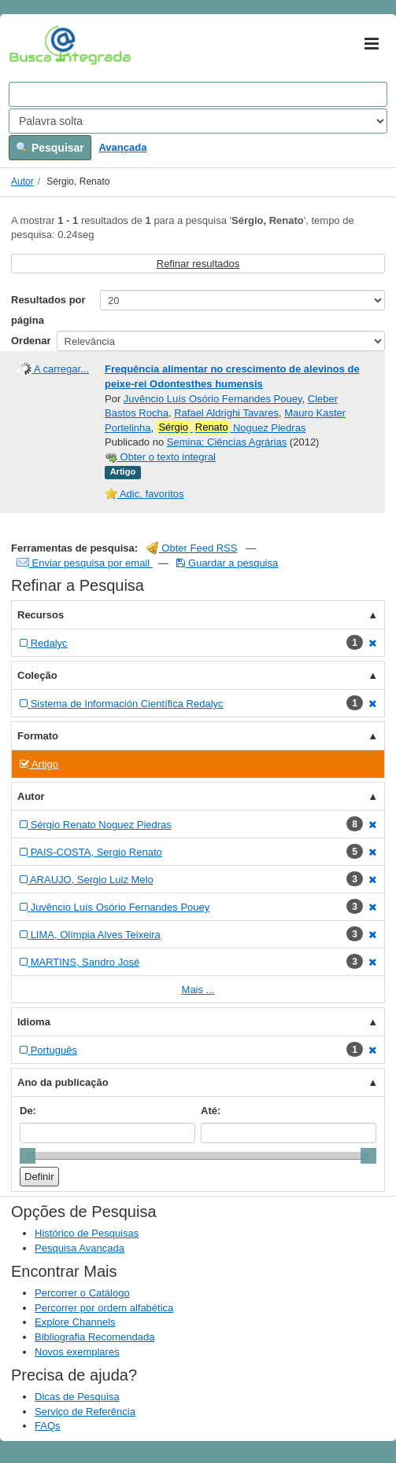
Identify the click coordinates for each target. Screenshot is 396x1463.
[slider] (27, 1156)
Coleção (37, 675)
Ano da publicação (63, 1082)
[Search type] (198, 121)
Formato (37, 736)
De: (28, 1110)
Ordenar (31, 340)
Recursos (40, 615)
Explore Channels (75, 1322)
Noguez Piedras (231, 427)
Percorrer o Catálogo (82, 1293)
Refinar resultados (198, 264)
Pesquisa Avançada (79, 1248)
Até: (210, 1110)
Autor (22, 181)
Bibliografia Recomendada (94, 1337)
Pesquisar (50, 147)
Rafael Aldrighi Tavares (226, 413)
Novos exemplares (77, 1352)
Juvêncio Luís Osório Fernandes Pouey (213, 399)
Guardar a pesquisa (227, 563)
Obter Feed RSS (192, 548)
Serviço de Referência (85, 1411)
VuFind (33, 44)
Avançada (122, 147)
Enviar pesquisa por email (85, 563)
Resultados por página (48, 310)
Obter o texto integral (160, 457)
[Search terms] (198, 94)
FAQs (48, 1426)
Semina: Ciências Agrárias (227, 442)
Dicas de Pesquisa (77, 1396)
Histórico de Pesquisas (87, 1233)
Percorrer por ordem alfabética (104, 1308)
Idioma (33, 1022)
